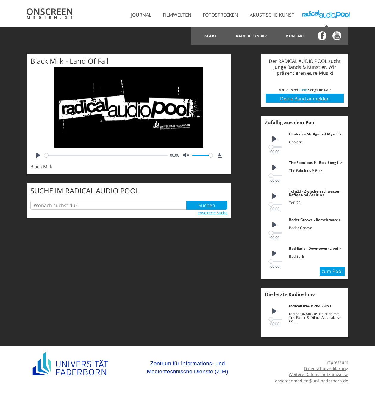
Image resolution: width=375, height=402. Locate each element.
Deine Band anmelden (305, 98)
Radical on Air (251, 35)
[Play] (38, 155)
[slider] (106, 155)
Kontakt (295, 35)
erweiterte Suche (212, 212)
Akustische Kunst (272, 15)
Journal (141, 15)
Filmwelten (177, 15)
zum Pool (332, 271)
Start (210, 35)
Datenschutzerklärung (326, 368)
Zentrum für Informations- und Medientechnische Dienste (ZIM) (187, 367)
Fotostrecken (220, 15)
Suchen (207, 205)
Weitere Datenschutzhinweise (318, 374)
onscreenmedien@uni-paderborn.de (311, 381)
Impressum (337, 362)
